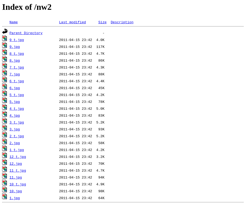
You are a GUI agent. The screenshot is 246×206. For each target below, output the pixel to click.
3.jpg (15, 129)
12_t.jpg (18, 156)
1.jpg (15, 197)
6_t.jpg (17, 81)
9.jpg (15, 46)
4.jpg (15, 115)
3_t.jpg (17, 122)
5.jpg (15, 101)
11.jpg (16, 177)
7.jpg (15, 74)
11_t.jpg (18, 170)
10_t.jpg (18, 184)
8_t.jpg (17, 53)
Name (14, 22)
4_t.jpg (17, 108)
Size (102, 22)
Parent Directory (26, 32)
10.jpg (16, 191)
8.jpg (15, 60)
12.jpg (16, 163)
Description (122, 22)
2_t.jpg (17, 136)
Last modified (72, 22)
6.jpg (15, 87)
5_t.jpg (17, 94)
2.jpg (15, 142)
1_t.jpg (17, 149)
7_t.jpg (17, 67)
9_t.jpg (17, 39)
